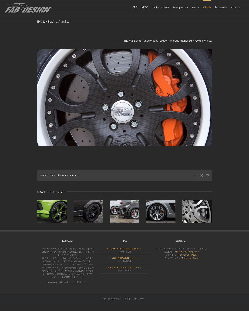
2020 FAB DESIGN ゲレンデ (125, 258)
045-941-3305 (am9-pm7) (187, 252)
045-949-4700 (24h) (187, 255)
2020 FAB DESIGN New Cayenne (124, 248)
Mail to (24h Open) (189, 258)
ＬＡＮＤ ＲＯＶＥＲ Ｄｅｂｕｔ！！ (125, 267)
